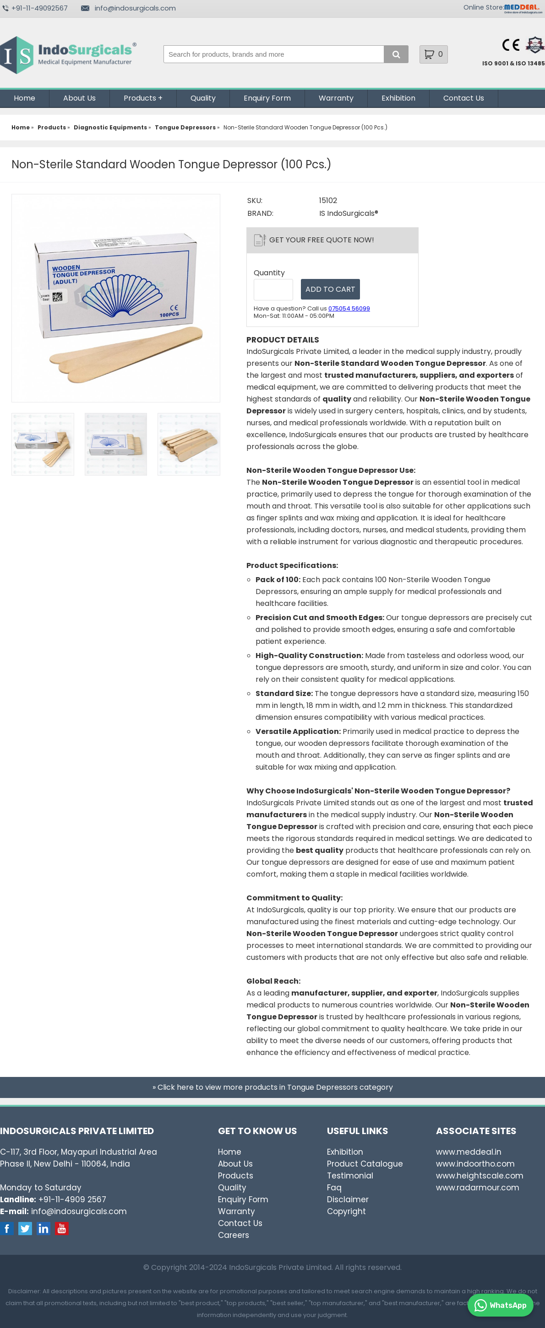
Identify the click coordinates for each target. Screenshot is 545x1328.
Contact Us (463, 98)
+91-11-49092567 (39, 8)
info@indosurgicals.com (135, 8)
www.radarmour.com (477, 1187)
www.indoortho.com (475, 1163)
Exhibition (398, 98)
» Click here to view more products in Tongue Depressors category (273, 1087)
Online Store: (483, 7)
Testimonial (350, 1175)
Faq (334, 1187)
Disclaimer (348, 1199)
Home (24, 98)
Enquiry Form (267, 98)
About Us (79, 98)
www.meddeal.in (468, 1151)
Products (140, 98)
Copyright (346, 1211)
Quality (203, 98)
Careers (233, 1235)
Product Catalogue (365, 1163)
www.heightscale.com (479, 1175)
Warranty (336, 98)
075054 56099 (349, 308)
